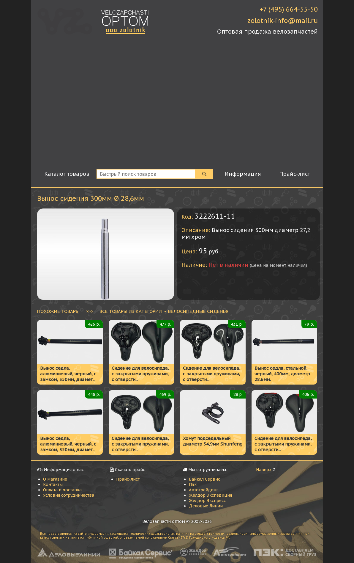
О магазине (55, 479)
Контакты (53, 484)
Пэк (193, 484)
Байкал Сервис (204, 479)
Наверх (263, 469)
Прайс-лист (128, 479)
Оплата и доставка (62, 490)
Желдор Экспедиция (210, 495)
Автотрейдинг (203, 490)
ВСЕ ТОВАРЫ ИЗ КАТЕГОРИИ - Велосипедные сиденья (163, 311)
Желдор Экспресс (207, 500)
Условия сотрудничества (68, 495)
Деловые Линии (206, 506)
